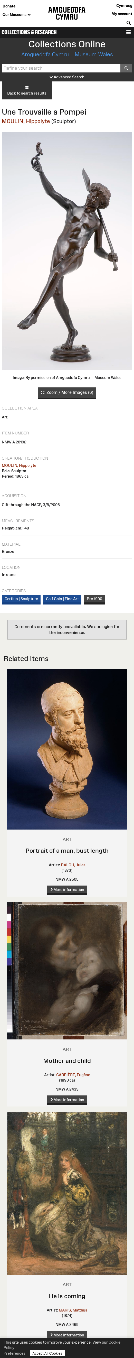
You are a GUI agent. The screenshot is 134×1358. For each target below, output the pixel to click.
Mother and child (67, 1060)
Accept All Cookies (47, 1353)
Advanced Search (67, 77)
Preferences (14, 1353)
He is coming (67, 1295)
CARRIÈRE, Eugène (73, 1075)
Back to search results (26, 90)
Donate (9, 6)
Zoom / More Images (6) (67, 392)
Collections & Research (29, 32)
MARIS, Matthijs (73, 1310)
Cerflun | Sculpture (21, 599)
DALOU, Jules (73, 865)
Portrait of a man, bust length (67, 850)
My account (121, 14)
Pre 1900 (94, 599)
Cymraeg (124, 5)
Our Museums (17, 15)
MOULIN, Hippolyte (26, 121)
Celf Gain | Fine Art (62, 599)
